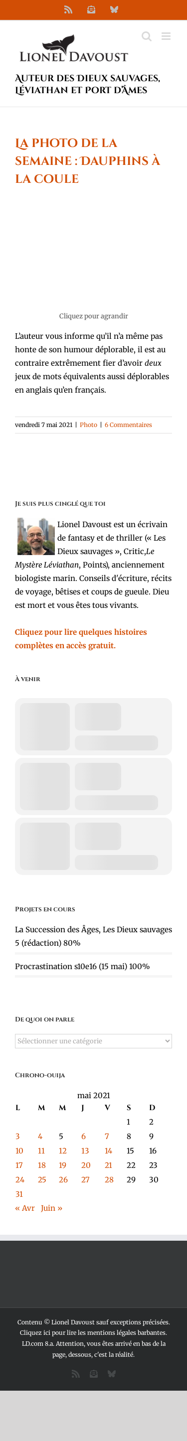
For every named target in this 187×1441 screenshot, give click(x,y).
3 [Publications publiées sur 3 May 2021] (17, 1136)
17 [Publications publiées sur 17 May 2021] (19, 1165)
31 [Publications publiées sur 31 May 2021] (19, 1194)
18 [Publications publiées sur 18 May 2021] (42, 1165)
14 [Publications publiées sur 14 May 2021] (108, 1150)
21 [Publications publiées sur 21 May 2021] (108, 1165)
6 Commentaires (128, 425)
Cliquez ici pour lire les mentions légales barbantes (93, 1332)
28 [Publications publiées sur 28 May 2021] (109, 1179)
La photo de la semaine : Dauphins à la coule (87, 161)
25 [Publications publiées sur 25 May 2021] (42, 1179)
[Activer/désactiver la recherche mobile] (147, 36)
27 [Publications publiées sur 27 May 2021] (85, 1179)
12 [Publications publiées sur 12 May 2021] (63, 1150)
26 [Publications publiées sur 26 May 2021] (63, 1179)
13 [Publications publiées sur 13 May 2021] (85, 1150)
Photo (88, 425)
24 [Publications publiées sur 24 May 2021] (19, 1179)
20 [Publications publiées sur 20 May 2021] (86, 1165)
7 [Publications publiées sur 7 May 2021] (107, 1136)
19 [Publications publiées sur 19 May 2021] (62, 1165)
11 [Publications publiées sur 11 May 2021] (41, 1150)
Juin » (51, 1208)
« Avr (25, 1208)
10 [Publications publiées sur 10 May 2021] (19, 1150)
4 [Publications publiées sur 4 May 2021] (40, 1136)
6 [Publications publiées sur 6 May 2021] (83, 1136)
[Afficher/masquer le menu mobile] (167, 36)
